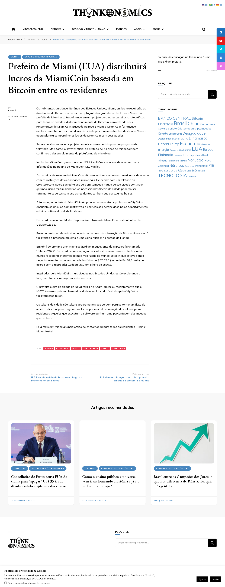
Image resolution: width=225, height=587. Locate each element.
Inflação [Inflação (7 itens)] (162, 160)
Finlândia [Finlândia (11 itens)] (165, 155)
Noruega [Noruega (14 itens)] (195, 160)
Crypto (105, 348)
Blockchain (62, 348)
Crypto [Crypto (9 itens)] (163, 133)
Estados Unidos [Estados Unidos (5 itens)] (176, 150)
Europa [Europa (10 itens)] (208, 149)
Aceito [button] (215, 579)
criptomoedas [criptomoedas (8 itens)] (202, 128)
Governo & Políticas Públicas (41, 57)
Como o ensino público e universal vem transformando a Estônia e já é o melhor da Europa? (110, 481)
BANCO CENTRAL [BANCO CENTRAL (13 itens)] (174, 118)
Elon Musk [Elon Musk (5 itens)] (205, 144)
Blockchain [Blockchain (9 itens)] (165, 124)
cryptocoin (118, 348)
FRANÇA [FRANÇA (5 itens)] (178, 155)
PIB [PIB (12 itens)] (211, 165)
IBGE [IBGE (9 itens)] (185, 155)
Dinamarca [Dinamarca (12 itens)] (198, 138)
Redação (12, 110)
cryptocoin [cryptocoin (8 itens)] (175, 133)
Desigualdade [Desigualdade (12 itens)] (194, 133)
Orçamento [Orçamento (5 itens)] (189, 166)
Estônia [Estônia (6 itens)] (187, 149)
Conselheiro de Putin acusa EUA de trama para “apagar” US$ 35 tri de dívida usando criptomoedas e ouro (39, 481)
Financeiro (19, 468)
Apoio (138, 29)
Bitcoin (49, 348)
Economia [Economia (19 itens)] (190, 143)
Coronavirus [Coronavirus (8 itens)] (207, 124)
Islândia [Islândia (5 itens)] (183, 161)
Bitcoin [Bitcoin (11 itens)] (197, 118)
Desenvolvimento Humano (88, 29)
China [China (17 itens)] (194, 123)
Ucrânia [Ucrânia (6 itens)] (192, 176)
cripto (75, 348)
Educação (90, 468)
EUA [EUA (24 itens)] (197, 149)
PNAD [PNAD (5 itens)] (160, 171)
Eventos (121, 29)
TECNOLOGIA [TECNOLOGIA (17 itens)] (172, 175)
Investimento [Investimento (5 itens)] (173, 161)
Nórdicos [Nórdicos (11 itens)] (176, 165)
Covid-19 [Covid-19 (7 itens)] (163, 128)
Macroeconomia (33, 29)
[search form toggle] (203, 29)
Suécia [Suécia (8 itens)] (195, 170)
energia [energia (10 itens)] (163, 149)
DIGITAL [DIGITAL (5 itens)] (184, 139)
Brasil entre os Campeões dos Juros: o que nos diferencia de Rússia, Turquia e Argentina (183, 481)
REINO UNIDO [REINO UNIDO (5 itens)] (170, 171)
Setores (56, 29)
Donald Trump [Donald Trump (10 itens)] (168, 144)
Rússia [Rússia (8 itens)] (182, 170)
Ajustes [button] (202, 579)
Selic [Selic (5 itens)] (189, 171)
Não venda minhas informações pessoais (28, 583)
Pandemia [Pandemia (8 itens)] (201, 165)
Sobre (156, 29)
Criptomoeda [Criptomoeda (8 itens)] (186, 128)
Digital (15, 57)
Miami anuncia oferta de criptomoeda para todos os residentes (95, 327)
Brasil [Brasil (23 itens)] (180, 123)
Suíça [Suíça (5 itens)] (202, 171)
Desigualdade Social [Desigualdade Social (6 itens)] (169, 138)
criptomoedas (90, 348)
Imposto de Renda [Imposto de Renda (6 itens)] (199, 155)
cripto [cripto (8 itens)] (173, 128)
